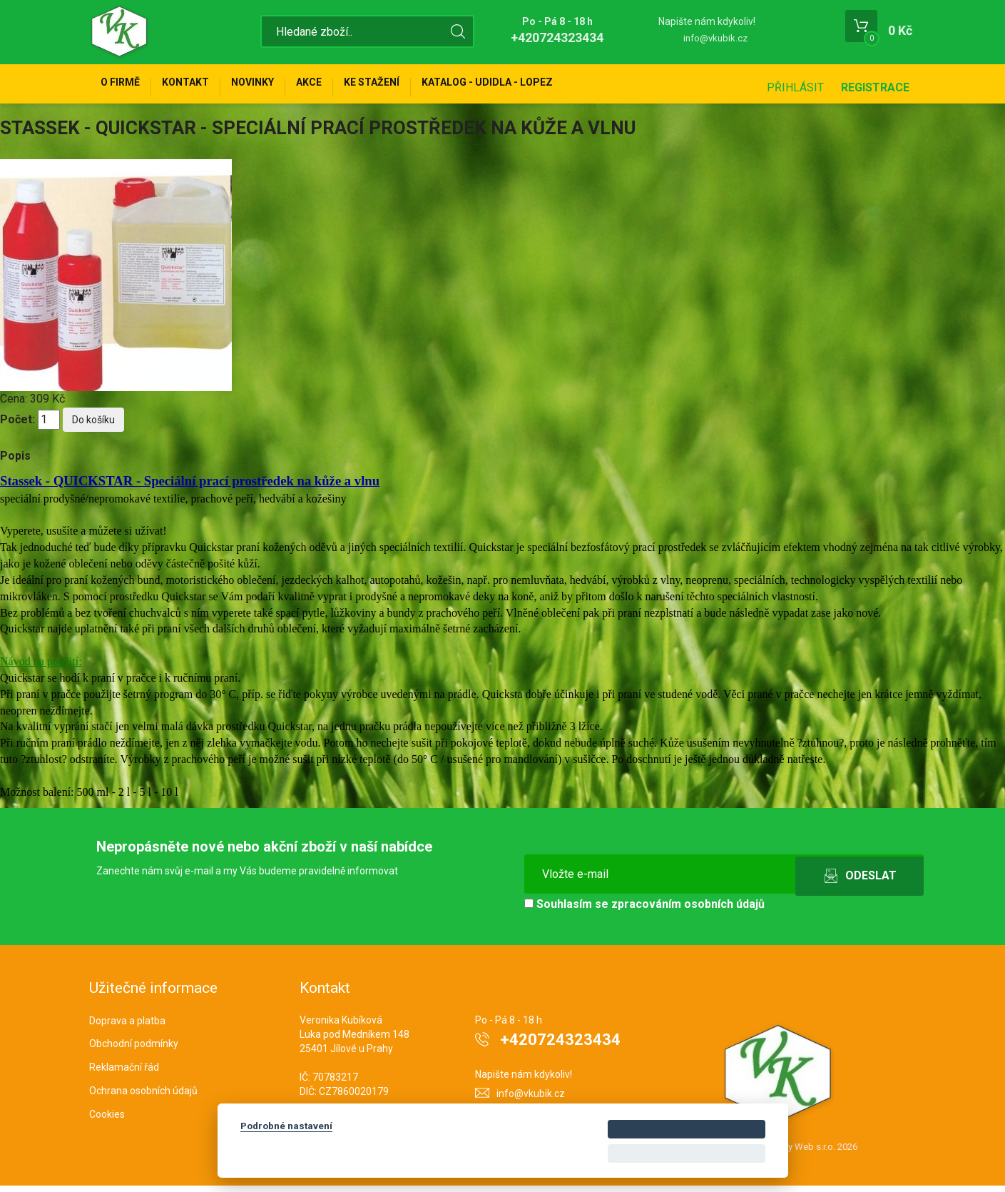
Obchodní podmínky (133, 1050)
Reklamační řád (124, 1073)
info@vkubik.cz (715, 38)
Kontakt (200, 87)
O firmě (125, 87)
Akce (344, 87)
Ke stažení (416, 87)
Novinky (277, 87)
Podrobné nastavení (286, 1125)
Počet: (17, 426)
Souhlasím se (644, 910)
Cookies (107, 1120)
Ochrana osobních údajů (143, 1097)
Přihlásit (795, 87)
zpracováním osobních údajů (688, 910)
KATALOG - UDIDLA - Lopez (542, 87)
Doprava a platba (127, 1027)
